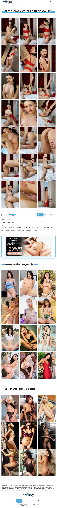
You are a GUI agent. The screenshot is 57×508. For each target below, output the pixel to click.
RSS (38, 501)
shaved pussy (12, 227)
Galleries (26, 501)
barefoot (39, 227)
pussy (33, 227)
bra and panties (37, 230)
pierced (19, 227)
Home (19, 501)
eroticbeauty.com (12, 222)
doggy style (46, 227)
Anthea (8, 219)
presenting (28, 230)
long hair (4, 227)
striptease (13, 230)
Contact (33, 501)
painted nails (20, 230)
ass (29, 227)
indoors (52, 227)
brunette (25, 227)
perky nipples (5, 230)
